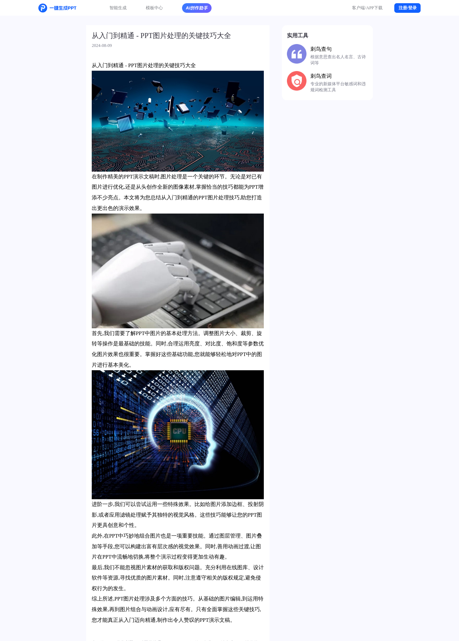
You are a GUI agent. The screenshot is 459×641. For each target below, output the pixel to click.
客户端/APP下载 (367, 7)
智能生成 (118, 7)
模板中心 (154, 7)
